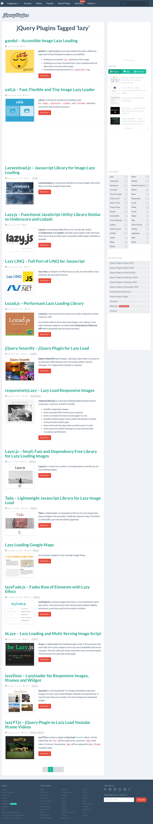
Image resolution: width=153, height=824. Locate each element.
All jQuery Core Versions (12, 818)
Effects (36, 597)
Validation (140, 233)
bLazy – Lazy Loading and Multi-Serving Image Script (53, 633)
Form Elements (118, 220)
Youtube (79, 737)
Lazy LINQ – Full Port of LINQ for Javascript (45, 261)
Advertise (80, 2)
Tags (126, 71)
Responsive (35, 396)
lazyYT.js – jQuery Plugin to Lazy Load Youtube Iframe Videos (47, 724)
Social (140, 212)
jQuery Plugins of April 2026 (129, 268)
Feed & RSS (118, 216)
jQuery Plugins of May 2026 (129, 263)
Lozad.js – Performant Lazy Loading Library (44, 303)
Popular (49, 3)
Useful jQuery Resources (129, 291)
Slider (140, 207)
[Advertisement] (53, 145)
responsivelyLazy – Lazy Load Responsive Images (49, 390)
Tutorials (27, 3)
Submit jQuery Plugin (129, 296)
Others (33, 354)
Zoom (140, 242)
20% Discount (124, 306)
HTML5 (118, 233)
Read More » (44, 76)
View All (136, 128)
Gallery (118, 225)
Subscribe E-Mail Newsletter (13, 815)
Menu (140, 177)
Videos (39, 3)
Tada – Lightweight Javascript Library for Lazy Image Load (53, 500)
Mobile (140, 181)
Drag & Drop (118, 207)
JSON (118, 238)
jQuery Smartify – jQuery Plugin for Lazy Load (47, 348)
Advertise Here (129, 60)
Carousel (118, 190)
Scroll (35, 178)
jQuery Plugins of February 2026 (129, 277)
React (140, 194)
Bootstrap (118, 185)
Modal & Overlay (140, 185)
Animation (118, 181)
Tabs (140, 220)
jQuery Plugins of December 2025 (129, 287)
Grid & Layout (118, 229)
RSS (3, 809)
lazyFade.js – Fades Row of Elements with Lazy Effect (47, 589)
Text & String (140, 225)
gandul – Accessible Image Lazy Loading (41, 40)
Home (4, 789)
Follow (92, 3)
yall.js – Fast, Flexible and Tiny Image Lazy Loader (50, 89)
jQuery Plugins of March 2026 (129, 272)
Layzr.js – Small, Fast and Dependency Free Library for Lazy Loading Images (51, 453)
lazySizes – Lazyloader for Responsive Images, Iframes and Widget (47, 678)
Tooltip (140, 229)
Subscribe (141, 800)
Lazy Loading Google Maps (29, 544)
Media (33, 733)
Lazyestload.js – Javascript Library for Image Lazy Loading (50, 170)
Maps (36, 551)
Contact (129, 311)
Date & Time (118, 203)
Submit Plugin (64, 3)
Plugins (114, 71)
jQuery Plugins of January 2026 (129, 282)
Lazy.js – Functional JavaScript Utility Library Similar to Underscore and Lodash (53, 216)
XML (140, 238)
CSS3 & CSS (118, 198)
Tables (140, 216)
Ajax (118, 177)
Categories (13, 3)
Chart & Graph (118, 194)
